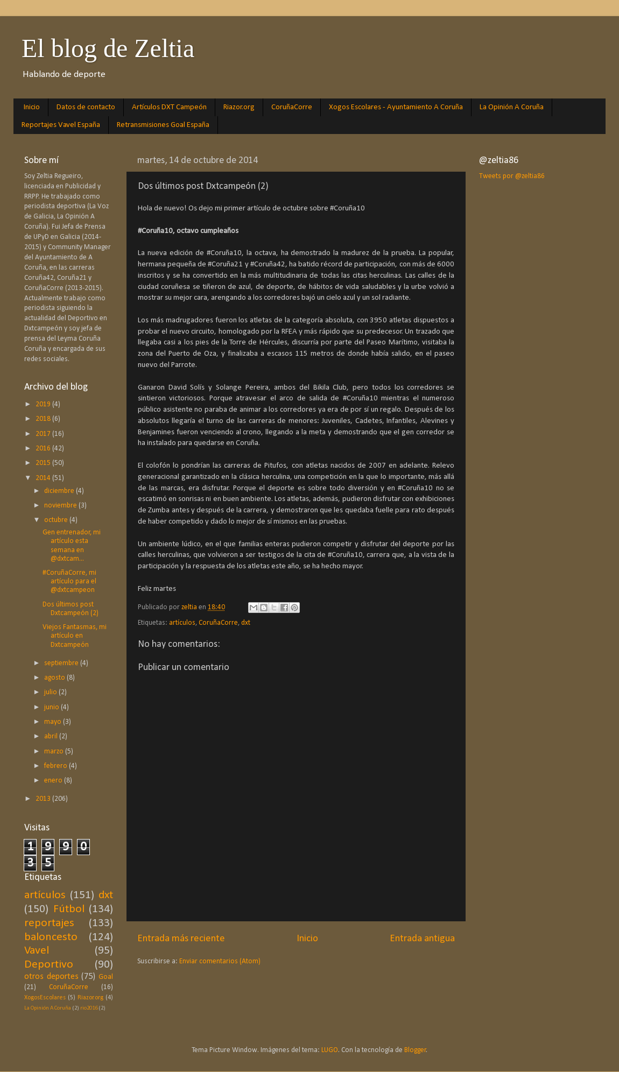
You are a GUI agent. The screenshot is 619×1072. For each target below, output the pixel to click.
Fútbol (69, 909)
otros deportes (51, 976)
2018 (44, 418)
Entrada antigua (422, 939)
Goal (106, 977)
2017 (44, 434)
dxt (245, 622)
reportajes (49, 923)
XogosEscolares (45, 998)
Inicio (32, 107)
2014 (44, 478)
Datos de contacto (86, 107)
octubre (56, 520)
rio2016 (88, 1008)
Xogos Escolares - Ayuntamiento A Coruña (396, 107)
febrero (56, 766)
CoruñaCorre (291, 107)
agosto (55, 677)
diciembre (60, 491)
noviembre (61, 505)
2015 (44, 463)
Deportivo (48, 964)
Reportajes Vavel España (61, 125)
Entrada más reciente (181, 939)
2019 (44, 404)
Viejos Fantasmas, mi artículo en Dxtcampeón (75, 636)
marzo (54, 751)
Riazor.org (239, 107)
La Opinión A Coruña (512, 107)
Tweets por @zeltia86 (512, 176)
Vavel (36, 950)
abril (51, 736)
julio (51, 692)
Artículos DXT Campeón (169, 107)
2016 (44, 448)
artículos (182, 622)
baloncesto (51, 937)
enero (54, 780)
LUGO (329, 1050)
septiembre (62, 663)
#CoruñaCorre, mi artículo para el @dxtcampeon (69, 581)
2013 (44, 798)
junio (52, 707)
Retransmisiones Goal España (163, 125)
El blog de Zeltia (108, 48)
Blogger (415, 1050)
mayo (53, 721)
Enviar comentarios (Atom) (220, 961)
